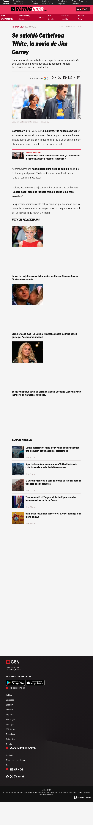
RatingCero (30, 26)
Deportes (10, 714)
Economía (10, 704)
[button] (78, 77)
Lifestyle (10, 724)
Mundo (9, 744)
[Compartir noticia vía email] (70, 77)
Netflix (41, 17)
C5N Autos (10, 729)
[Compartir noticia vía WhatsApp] (54, 77)
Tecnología (10, 734)
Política (9, 695)
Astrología (10, 719)
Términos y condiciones (16, 760)
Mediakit (9, 755)
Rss (7, 765)
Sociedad (10, 699)
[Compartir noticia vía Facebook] (64, 77)
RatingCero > (18, 26)
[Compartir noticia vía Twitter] (59, 77)
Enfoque (9, 709)
